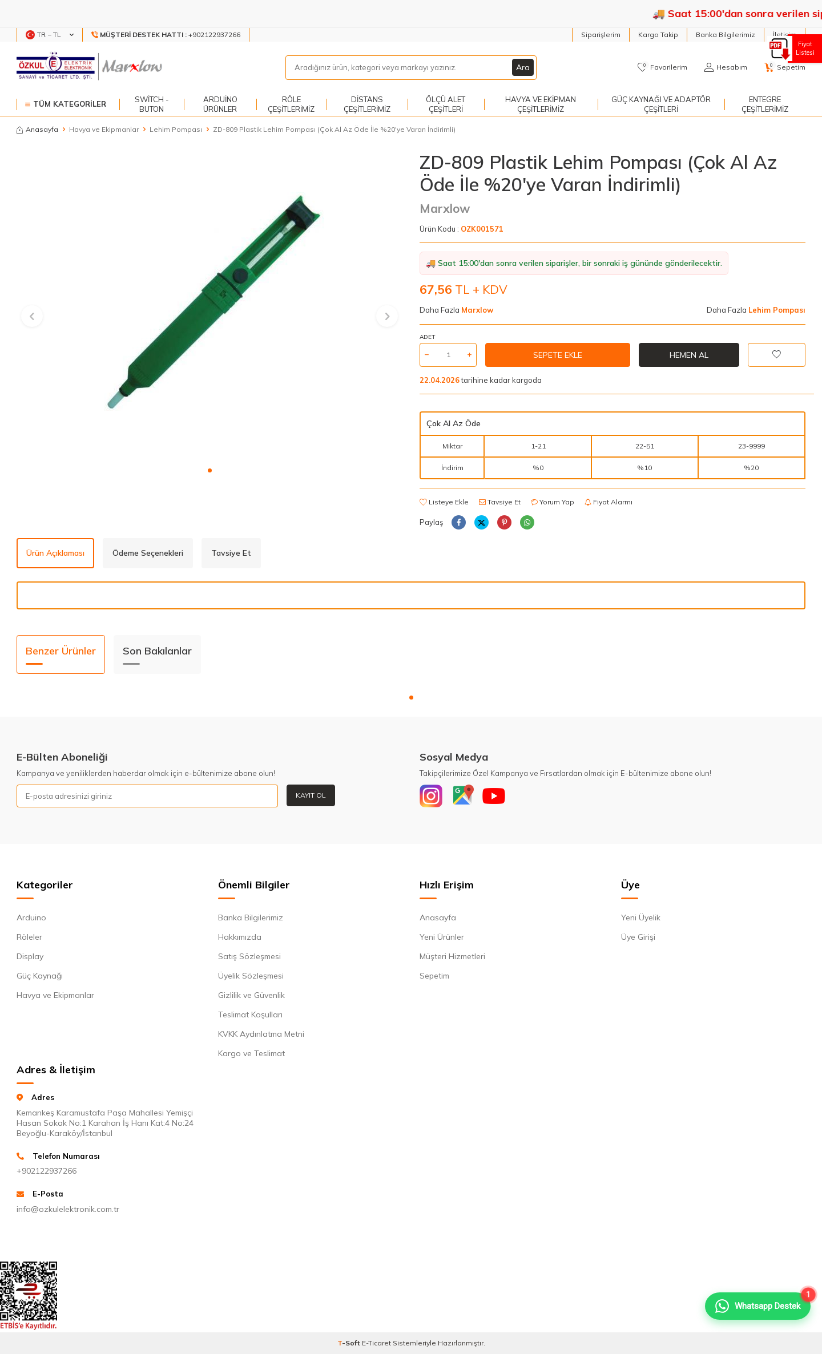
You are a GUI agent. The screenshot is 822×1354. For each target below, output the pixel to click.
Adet (427, 337)
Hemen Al (689, 355)
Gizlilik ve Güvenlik (251, 995)
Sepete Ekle (557, 355)
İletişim (784, 34)
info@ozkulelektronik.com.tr (68, 1209)
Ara (523, 67)
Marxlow (445, 208)
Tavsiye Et (500, 502)
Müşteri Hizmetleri (452, 956)
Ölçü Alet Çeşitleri (445, 104)
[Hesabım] (725, 67)
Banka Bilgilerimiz (725, 34)
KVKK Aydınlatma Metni (261, 1034)
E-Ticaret (376, 1343)
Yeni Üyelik (640, 917)
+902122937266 (46, 1171)
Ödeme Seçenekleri (147, 553)
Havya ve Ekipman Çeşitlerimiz (540, 104)
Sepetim (434, 976)
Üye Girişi (638, 937)
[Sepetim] (784, 67)
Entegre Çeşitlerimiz (765, 104)
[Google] (462, 796)
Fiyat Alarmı (608, 502)
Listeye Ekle (444, 502)
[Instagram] (431, 796)
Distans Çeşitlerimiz (367, 104)
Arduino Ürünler (220, 104)
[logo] (90, 67)
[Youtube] (493, 796)
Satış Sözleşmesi (249, 956)
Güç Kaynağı (40, 976)
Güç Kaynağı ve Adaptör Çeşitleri (661, 104)
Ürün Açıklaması (55, 553)
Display (30, 956)
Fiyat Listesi (803, 48)
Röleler (29, 937)
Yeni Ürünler (442, 937)
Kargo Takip (658, 34)
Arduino (31, 917)
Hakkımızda (239, 937)
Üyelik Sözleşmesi (251, 976)
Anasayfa (37, 129)
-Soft (349, 1343)
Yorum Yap (552, 502)
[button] (210, 470)
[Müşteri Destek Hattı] (166, 35)
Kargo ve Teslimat (251, 1053)
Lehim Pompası (176, 129)
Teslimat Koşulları (250, 1014)
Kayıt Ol (311, 795)
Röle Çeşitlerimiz (291, 104)
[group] (209, 305)
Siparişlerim (600, 34)
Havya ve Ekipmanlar (104, 129)
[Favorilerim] (662, 67)
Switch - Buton (152, 104)
